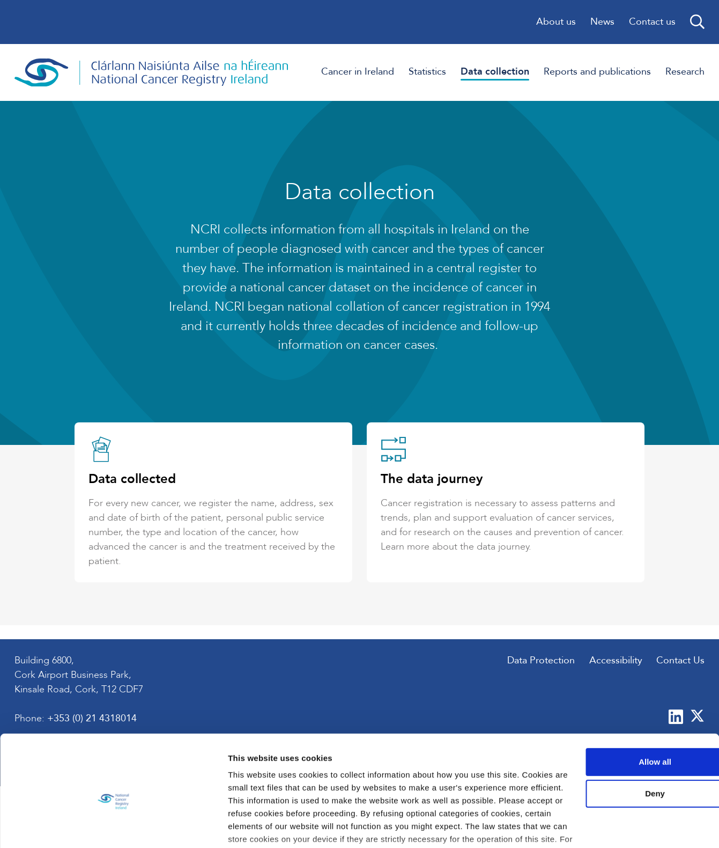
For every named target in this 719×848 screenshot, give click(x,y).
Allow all (629, 695)
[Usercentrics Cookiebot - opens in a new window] (69, 827)
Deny (630, 728)
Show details (165, 826)
